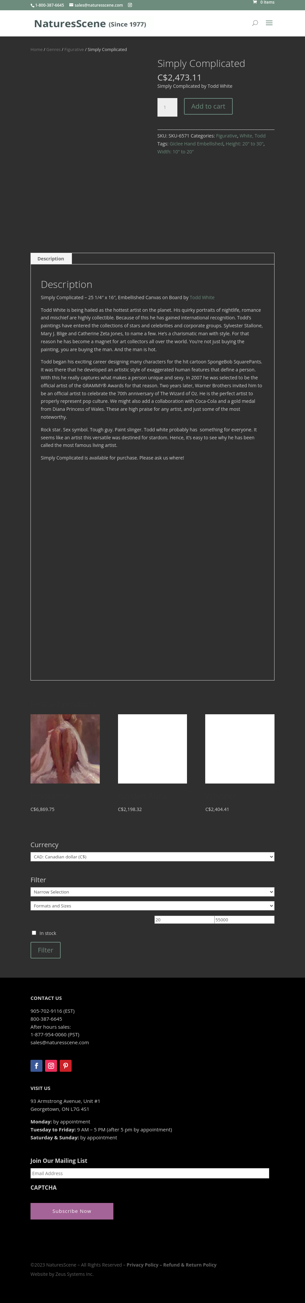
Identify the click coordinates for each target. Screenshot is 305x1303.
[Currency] (152, 856)
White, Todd (253, 136)
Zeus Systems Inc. (74, 1274)
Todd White (202, 297)
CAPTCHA (43, 1187)
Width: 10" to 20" (175, 151)
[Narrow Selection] (152, 891)
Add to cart (208, 106)
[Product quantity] (167, 107)
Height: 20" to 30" (245, 143)
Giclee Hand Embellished (196, 143)
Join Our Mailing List (58, 1161)
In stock (47, 933)
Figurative (74, 49)
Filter (45, 950)
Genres (53, 49)
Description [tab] (50, 258)
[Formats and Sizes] (152, 905)
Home (36, 49)
